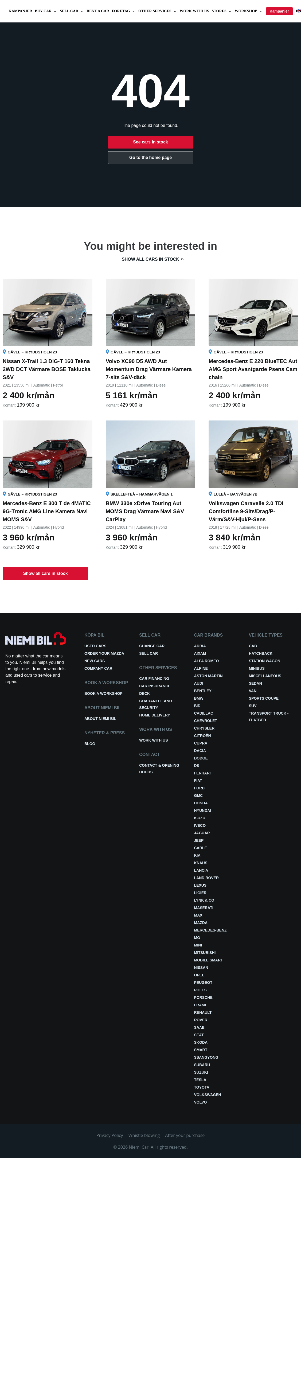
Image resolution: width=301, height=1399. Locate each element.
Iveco (200, 825)
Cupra (201, 743)
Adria (200, 646)
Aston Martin (208, 676)
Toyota (201, 1087)
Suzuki (201, 1072)
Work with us (194, 11)
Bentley (203, 691)
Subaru (202, 1065)
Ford (199, 788)
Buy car (46, 11)
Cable (200, 848)
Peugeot (203, 982)
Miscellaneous (265, 676)
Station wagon (264, 661)
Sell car (72, 11)
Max (198, 915)
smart (201, 1050)
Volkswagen (207, 1095)
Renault (203, 1012)
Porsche (203, 997)
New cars (94, 661)
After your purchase (185, 1135)
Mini (198, 945)
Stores (222, 11)
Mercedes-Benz (210, 930)
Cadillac (203, 713)
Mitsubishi (205, 952)
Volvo (200, 1102)
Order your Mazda (104, 653)
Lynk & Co (204, 900)
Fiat (198, 780)
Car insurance (154, 686)
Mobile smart (208, 960)
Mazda (201, 923)
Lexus (200, 885)
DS (196, 765)
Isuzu (199, 818)
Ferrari (202, 773)
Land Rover (206, 878)
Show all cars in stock (150, 259)
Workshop (249, 11)
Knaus (201, 863)
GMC (198, 795)
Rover (201, 1020)
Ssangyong (206, 1057)
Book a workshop (103, 693)
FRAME (201, 1005)
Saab (199, 1027)
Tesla (200, 1080)
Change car (152, 646)
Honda (201, 803)
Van (253, 691)
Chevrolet (205, 721)
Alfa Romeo (206, 661)
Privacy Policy (109, 1135)
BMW (199, 698)
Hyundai (202, 810)
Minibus (257, 668)
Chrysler (204, 728)
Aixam (200, 653)
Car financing (154, 678)
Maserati (203, 908)
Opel (199, 975)
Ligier (200, 893)
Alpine (201, 668)
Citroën (202, 736)
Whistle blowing (144, 1135)
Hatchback (260, 653)
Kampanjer (20, 11)
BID (197, 706)
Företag (124, 11)
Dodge (201, 758)
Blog (89, 744)
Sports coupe (264, 698)
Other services (157, 11)
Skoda (201, 1042)
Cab (253, 646)
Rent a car (98, 11)
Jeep (199, 840)
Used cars (95, 646)
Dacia (200, 751)
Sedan (255, 683)
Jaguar (202, 833)
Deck (144, 693)
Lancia (201, 870)
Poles (200, 990)
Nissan (201, 967)
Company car (98, 668)
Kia (197, 855)
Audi (198, 683)
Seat (199, 1035)
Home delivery (154, 715)
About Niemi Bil (100, 718)
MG (197, 938)
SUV (253, 706)
